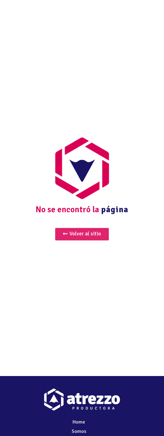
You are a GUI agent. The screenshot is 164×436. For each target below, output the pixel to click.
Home (79, 422)
